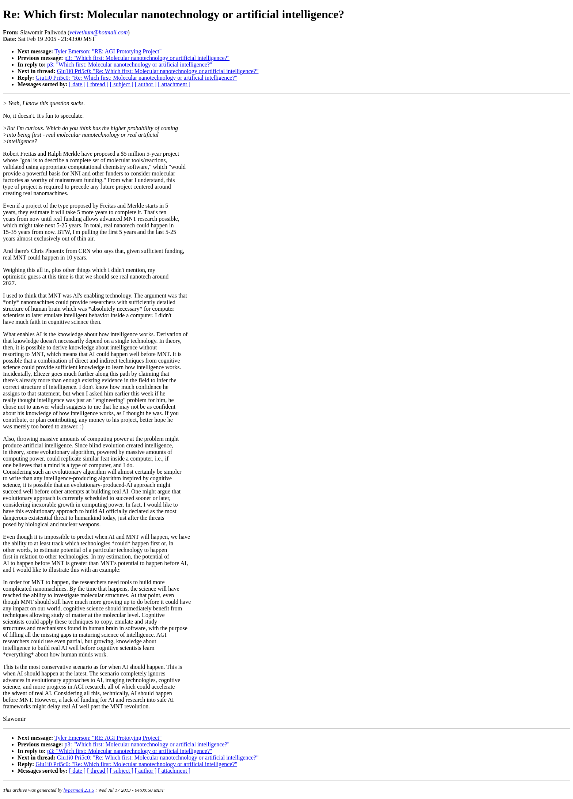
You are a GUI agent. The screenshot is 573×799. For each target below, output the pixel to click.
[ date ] (77, 84)
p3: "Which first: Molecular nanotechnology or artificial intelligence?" (147, 58)
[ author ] (146, 84)
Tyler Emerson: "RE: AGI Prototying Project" (108, 51)
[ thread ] (98, 84)
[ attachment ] (174, 84)
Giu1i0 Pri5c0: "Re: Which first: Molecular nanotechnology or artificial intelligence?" (158, 71)
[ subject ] (121, 84)
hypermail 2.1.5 (79, 790)
